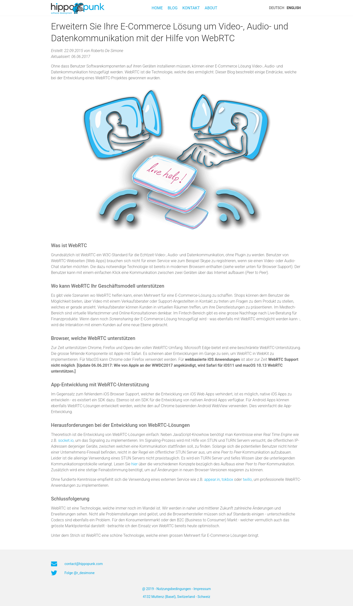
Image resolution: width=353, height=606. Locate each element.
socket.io (66, 440)
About (211, 8)
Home (157, 8)
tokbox (227, 479)
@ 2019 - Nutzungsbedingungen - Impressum (176, 589)
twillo (247, 479)
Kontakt (191, 8)
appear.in (212, 479)
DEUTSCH (276, 8)
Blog (172, 8)
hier (134, 464)
